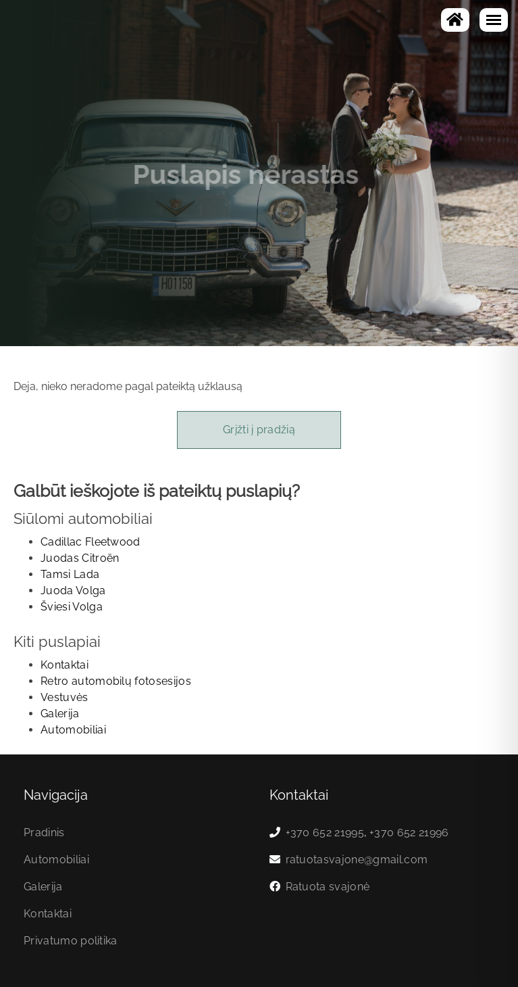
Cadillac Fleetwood (90, 541)
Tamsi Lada (70, 574)
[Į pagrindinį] (455, 20)
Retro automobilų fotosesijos (116, 681)
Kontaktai (64, 664)
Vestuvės (64, 697)
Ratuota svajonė (328, 886)
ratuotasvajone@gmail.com (357, 859)
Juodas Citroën (80, 558)
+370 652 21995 (325, 832)
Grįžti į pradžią (259, 429)
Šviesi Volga (72, 606)
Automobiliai (73, 729)
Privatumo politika (71, 940)
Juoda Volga (73, 590)
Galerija (60, 713)
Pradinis (44, 832)
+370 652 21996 (408, 832)
